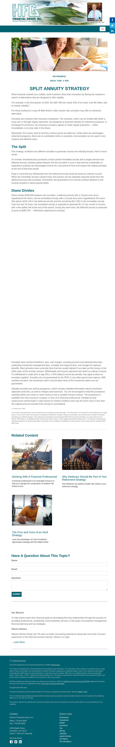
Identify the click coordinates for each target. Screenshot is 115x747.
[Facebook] (112, 20)
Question (16, 578)
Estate (62, 723)
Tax (61, 728)
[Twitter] (112, 25)
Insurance (64, 725)
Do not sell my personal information (52, 683)
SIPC (85, 692)
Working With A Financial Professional (34, 476)
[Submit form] (16, 594)
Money (62, 731)
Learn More (19, 642)
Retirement (64, 717)
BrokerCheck (55, 665)
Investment (64, 720)
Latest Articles (65, 736)
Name (14, 560)
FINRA (80, 692)
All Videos (64, 739)
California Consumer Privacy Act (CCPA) (76, 681)
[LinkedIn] (112, 30)
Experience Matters (27, 607)
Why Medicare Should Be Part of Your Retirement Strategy (84, 478)
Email (14, 569)
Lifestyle (63, 733)
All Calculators (65, 741)
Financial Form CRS (19, 660)
